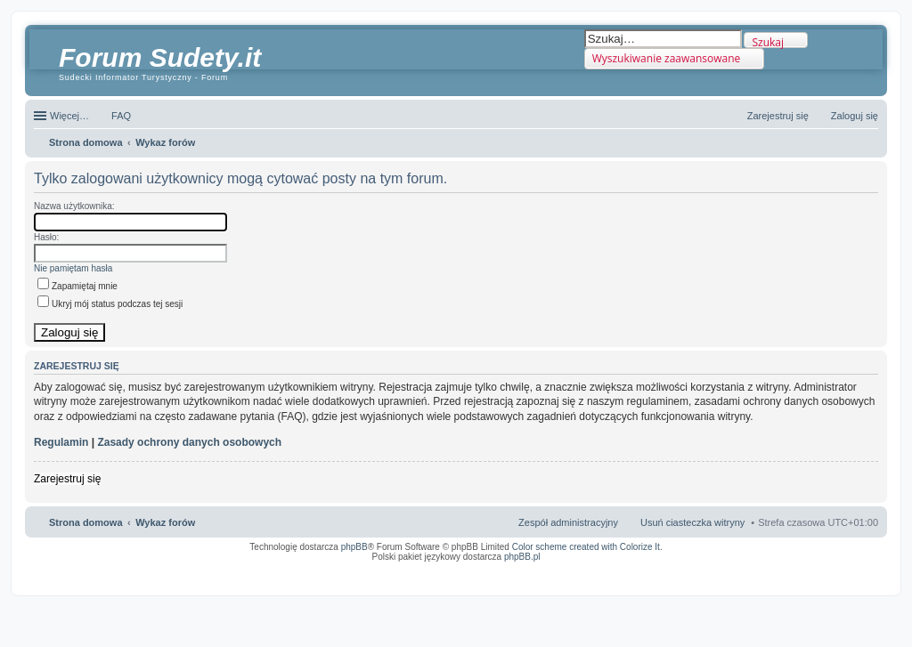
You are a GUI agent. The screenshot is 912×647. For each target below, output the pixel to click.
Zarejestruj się (67, 479)
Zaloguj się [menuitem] (854, 115)
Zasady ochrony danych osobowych (189, 442)
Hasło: (46, 237)
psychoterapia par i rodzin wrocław (846, 579)
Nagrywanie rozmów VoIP (742, 568)
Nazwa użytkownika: (74, 206)
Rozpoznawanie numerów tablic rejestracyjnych (831, 568)
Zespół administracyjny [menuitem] (568, 522)
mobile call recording (862, 574)
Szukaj (768, 41)
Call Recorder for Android (680, 568)
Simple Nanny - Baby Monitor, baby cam (600, 568)
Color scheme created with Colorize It (586, 547)
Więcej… (69, 115)
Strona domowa (86, 522)
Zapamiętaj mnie (77, 286)
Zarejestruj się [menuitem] (778, 115)
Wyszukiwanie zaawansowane (666, 58)
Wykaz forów (165, 522)
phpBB (354, 547)
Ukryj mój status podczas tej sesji (110, 304)
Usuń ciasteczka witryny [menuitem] (692, 522)
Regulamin (61, 442)
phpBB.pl (522, 557)
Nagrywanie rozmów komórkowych (795, 574)
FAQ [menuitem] (121, 115)
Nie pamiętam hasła (73, 268)
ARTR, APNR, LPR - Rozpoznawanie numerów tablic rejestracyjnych (470, 568)
